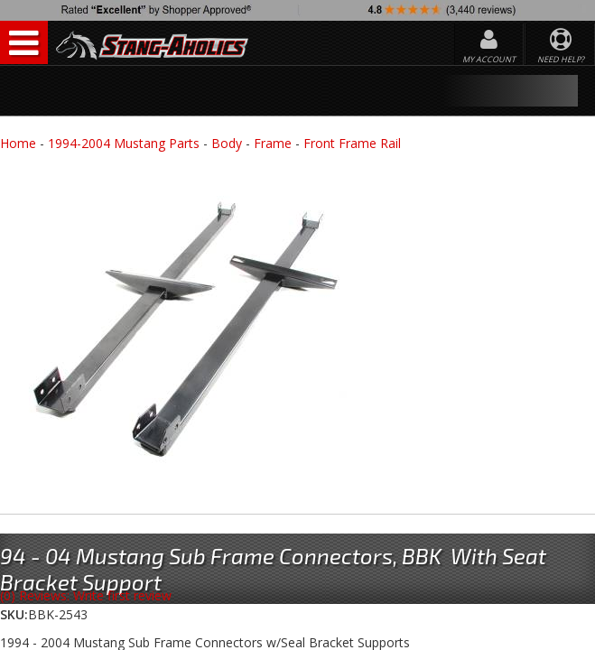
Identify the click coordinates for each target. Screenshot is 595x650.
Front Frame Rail (352, 143)
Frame (273, 143)
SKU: (14, 614)
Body (226, 143)
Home (18, 143)
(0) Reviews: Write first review (86, 595)
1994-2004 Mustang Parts (124, 143)
